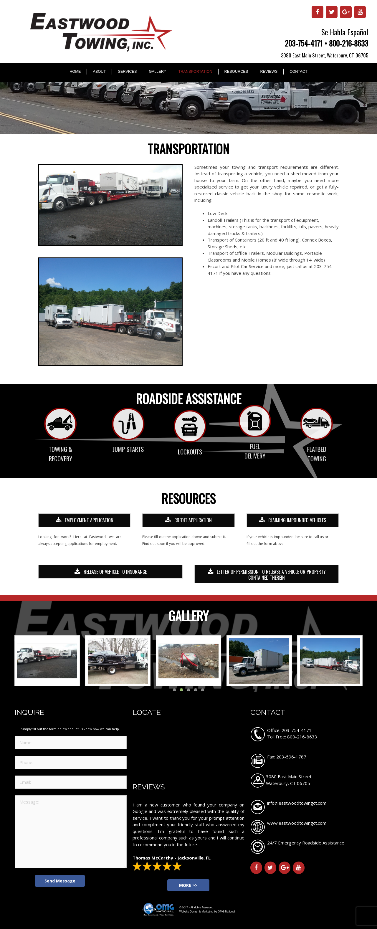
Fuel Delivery (254, 428)
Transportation (195, 71)
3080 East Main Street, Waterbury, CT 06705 (324, 55)
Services (127, 71)
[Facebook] (317, 12)
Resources (236, 71)
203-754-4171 (304, 43)
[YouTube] (360, 12)
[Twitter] (332, 12)
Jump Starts (152, 449)
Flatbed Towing (292, 453)
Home (75, 71)
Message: (71, 831)
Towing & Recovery (60, 453)
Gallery (157, 71)
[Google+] (346, 12)
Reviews (268, 71)
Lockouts (190, 471)
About (99, 71)
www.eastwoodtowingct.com (296, 823)
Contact (298, 71)
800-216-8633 (348, 43)
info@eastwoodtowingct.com (296, 803)
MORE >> (188, 885)
